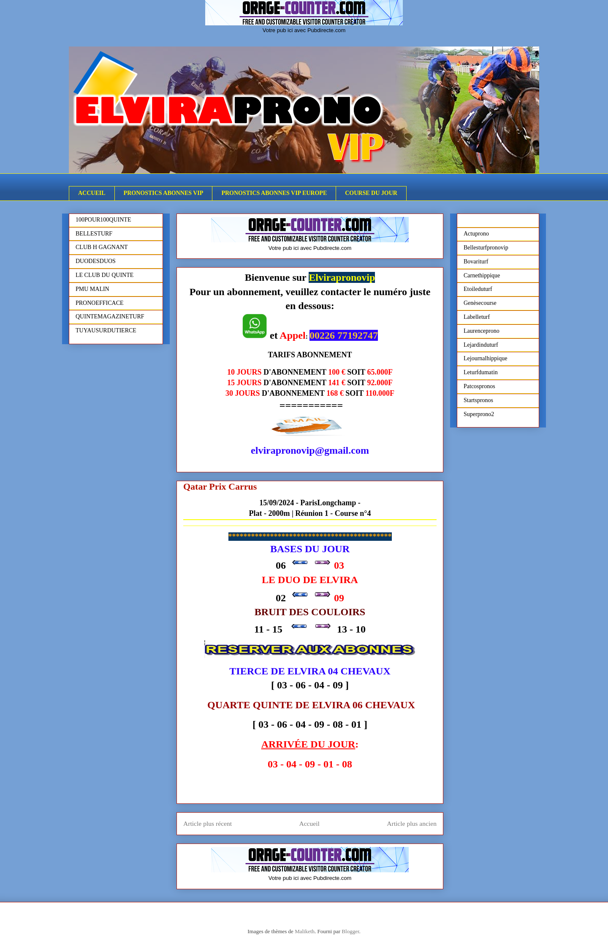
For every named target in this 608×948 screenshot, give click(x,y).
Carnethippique (482, 275)
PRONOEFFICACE (100, 303)
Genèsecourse (480, 303)
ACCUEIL (92, 193)
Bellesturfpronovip (486, 247)
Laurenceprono (481, 331)
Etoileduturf (478, 289)
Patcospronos (479, 386)
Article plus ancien (412, 823)
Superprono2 (479, 414)
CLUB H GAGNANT (102, 247)
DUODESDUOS (96, 261)
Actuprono (476, 233)
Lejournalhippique (485, 358)
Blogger (350, 931)
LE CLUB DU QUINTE (104, 275)
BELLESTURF (94, 233)
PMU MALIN (92, 289)
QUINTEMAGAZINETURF (110, 316)
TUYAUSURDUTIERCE (106, 330)
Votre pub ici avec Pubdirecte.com (304, 30)
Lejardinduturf (481, 345)
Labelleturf (477, 317)
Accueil (309, 823)
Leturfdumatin (481, 372)
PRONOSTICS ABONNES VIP (164, 193)
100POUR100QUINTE (103, 219)
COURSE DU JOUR (371, 193)
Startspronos (478, 400)
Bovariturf (476, 261)
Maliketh (305, 931)
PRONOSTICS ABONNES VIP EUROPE (274, 193)
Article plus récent (207, 823)
